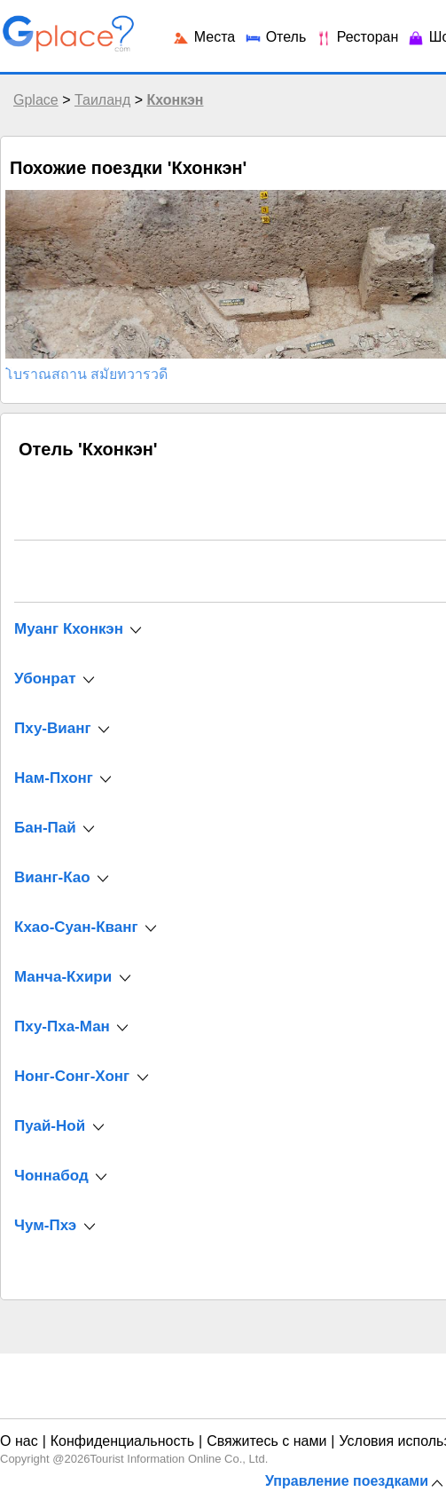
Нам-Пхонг (53, 778)
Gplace (36, 99)
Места (203, 36)
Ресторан (356, 36)
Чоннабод (51, 1175)
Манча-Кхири (63, 976)
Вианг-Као (52, 877)
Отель (275, 36)
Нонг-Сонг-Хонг (71, 1076)
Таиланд (102, 99)
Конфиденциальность (122, 1441)
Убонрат (44, 678)
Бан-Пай (45, 827)
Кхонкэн (174, 99)
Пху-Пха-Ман (62, 1026)
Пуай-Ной (49, 1125)
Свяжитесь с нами (266, 1441)
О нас (19, 1441)
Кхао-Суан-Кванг (76, 927)
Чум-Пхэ (45, 1225)
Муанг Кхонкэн (68, 628)
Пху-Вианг (52, 728)
